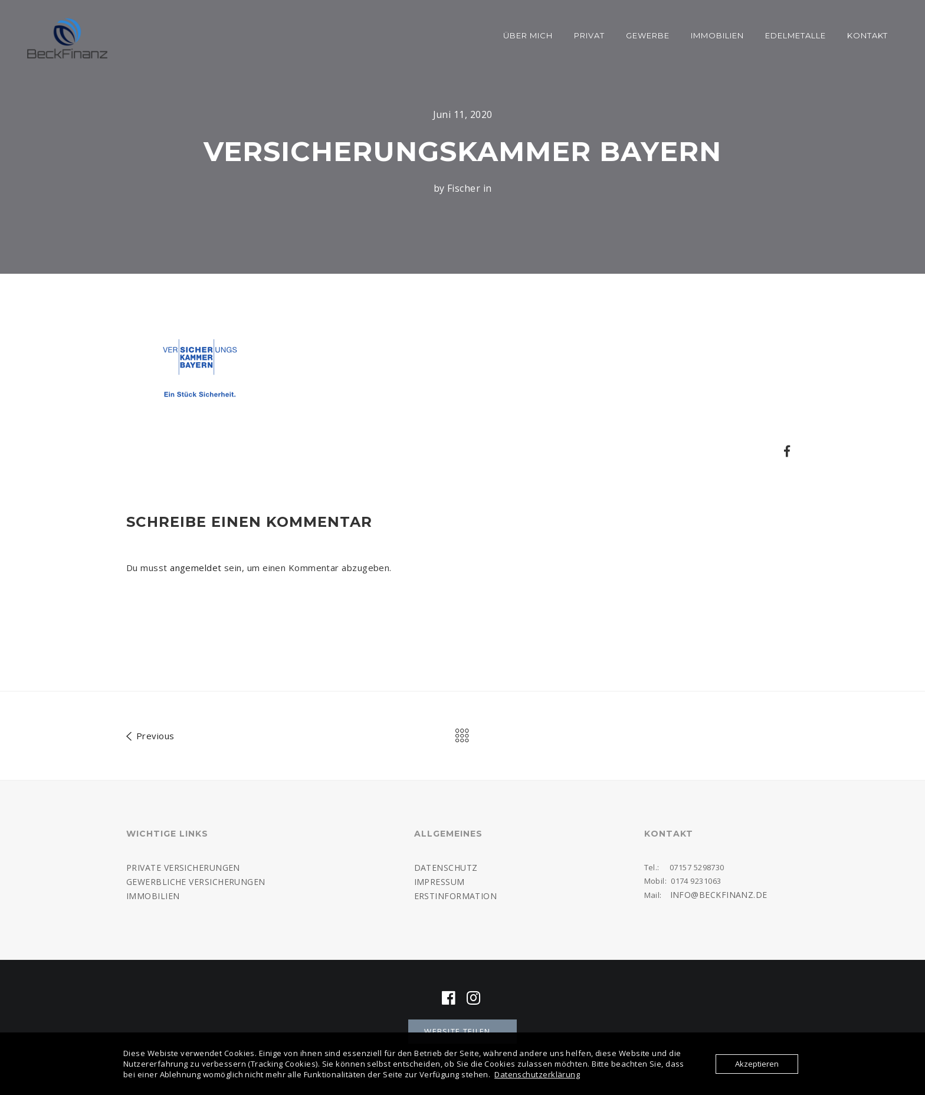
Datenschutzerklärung (537, 1074)
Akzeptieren (757, 1063)
